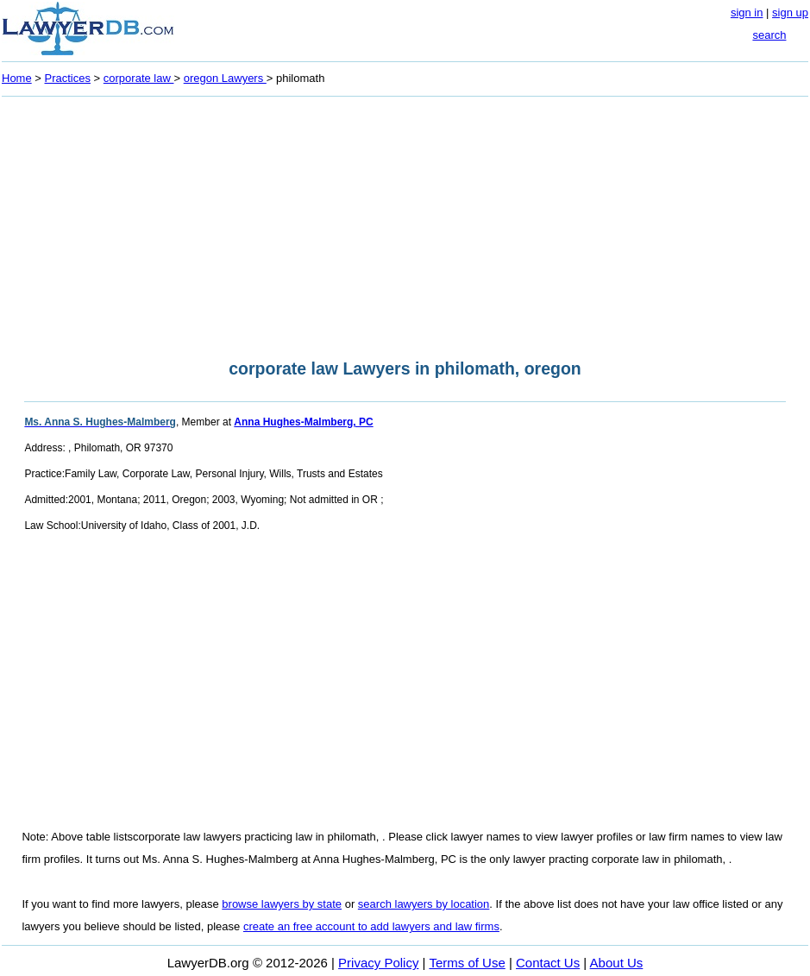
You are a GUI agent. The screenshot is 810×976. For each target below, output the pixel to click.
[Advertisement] (405, 222)
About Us (617, 962)
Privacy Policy (378, 962)
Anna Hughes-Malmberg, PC (303, 422)
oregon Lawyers (225, 78)
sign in (747, 12)
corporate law (139, 78)
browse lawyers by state (282, 903)
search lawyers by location (423, 903)
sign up (790, 12)
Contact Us (548, 962)
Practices (68, 78)
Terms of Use (467, 962)
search (769, 34)
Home (17, 78)
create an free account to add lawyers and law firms (371, 926)
